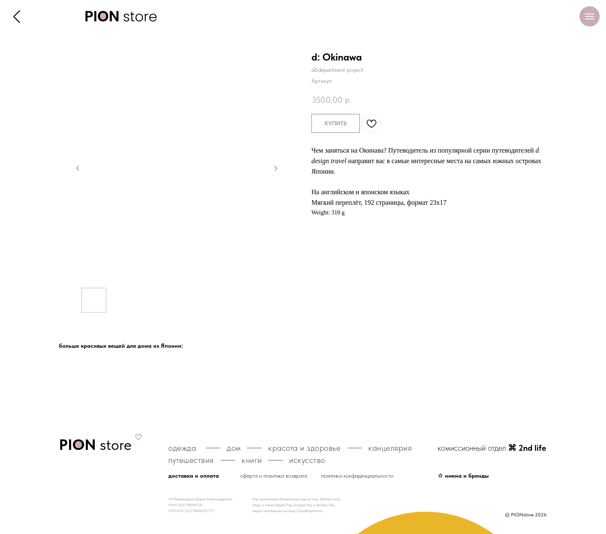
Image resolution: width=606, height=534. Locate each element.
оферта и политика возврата (273, 475)
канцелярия (390, 448)
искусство (307, 460)
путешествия (191, 460)
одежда (182, 448)
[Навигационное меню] (589, 16)
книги (252, 460)
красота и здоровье (304, 448)
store (95, 445)
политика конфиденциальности (357, 475)
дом (234, 448)
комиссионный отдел (492, 448)
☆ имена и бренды (463, 475)
